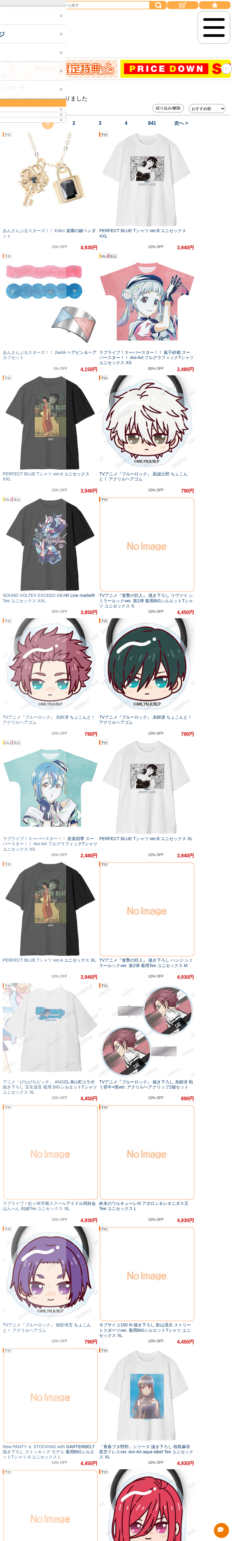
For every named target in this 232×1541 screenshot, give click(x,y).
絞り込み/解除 (168, 108)
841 (152, 123)
